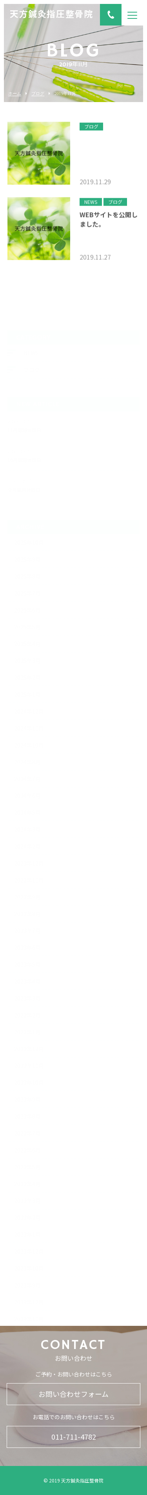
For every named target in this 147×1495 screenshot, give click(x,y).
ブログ (37, 93)
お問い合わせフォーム (73, 1394)
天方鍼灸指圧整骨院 (51, 15)
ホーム (14, 93)
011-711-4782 (73, 1436)
